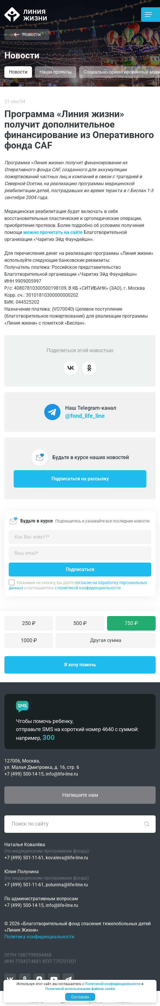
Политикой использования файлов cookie (80, 989)
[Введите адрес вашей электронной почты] (80, 553)
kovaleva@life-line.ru (67, 857)
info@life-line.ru (62, 774)
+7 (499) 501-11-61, (24, 857)
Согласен (80, 997)
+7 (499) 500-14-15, (24, 774)
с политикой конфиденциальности (88, 588)
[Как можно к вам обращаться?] (80, 537)
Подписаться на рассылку (80, 478)
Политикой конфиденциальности (113, 984)
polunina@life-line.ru (67, 884)
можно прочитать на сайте (53, 232)
